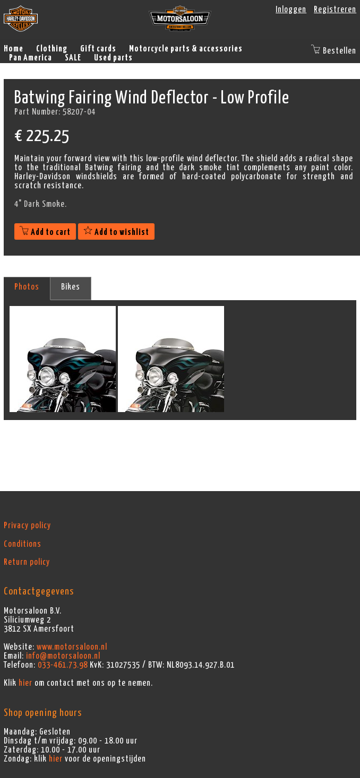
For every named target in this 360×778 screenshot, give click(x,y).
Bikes (70, 287)
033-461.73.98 (63, 665)
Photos (26, 287)
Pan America (30, 58)
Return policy (27, 562)
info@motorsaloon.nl (63, 656)
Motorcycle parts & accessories (186, 49)
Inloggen (291, 9)
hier (25, 683)
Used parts (113, 58)
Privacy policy (27, 525)
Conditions (22, 544)
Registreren (335, 9)
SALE (73, 58)
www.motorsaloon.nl (72, 647)
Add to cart (45, 232)
